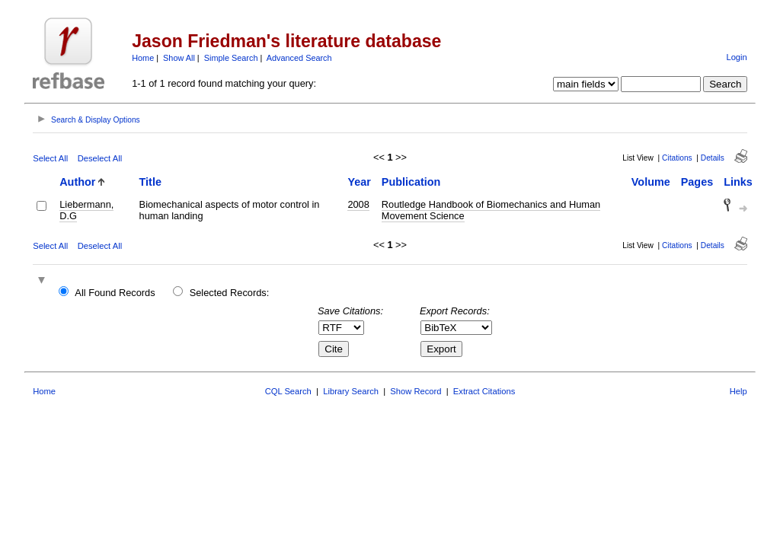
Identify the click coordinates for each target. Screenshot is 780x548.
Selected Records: (230, 292)
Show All (179, 57)
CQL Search (288, 391)
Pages (697, 182)
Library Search (351, 391)
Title (150, 182)
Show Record (415, 391)
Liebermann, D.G (86, 210)
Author (77, 182)
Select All (50, 158)
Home (143, 57)
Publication (411, 182)
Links (738, 182)
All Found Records (115, 292)
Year (358, 182)
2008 (358, 204)
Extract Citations (484, 391)
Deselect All (100, 158)
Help (738, 391)
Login (736, 57)
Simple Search (231, 57)
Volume (650, 182)
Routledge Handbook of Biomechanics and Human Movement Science (491, 210)
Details (712, 158)
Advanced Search (299, 57)
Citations (677, 158)
